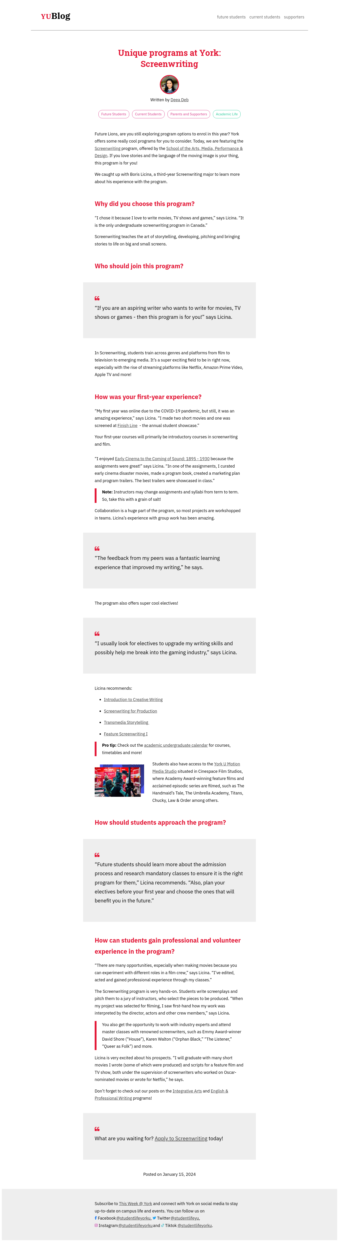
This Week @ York (135, 1203)
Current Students (264, 17)
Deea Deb (180, 99)
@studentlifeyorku (133, 1218)
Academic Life (227, 114)
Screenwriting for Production (130, 711)
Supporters (294, 17)
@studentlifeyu (185, 1218)
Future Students (231, 17)
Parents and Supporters (188, 114)
